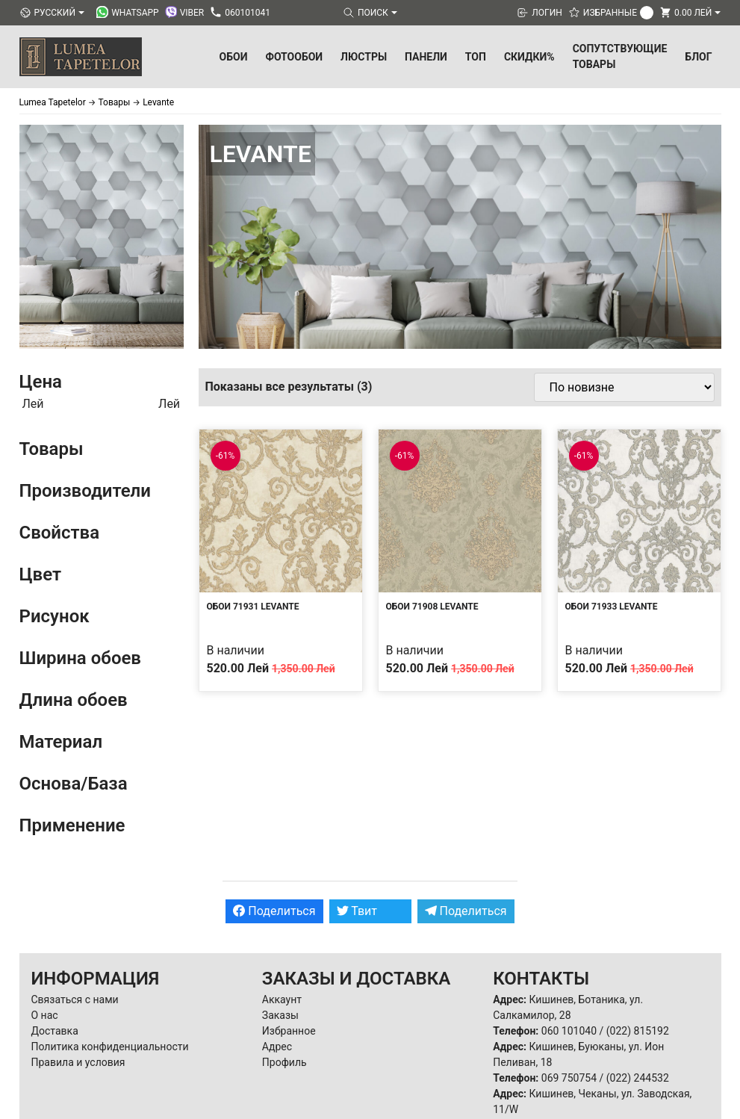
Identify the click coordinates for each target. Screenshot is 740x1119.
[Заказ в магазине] (624, 387)
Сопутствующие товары (620, 56)
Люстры (364, 57)
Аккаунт (282, 999)
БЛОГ (698, 57)
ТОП (475, 57)
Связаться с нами (75, 999)
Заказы (280, 1015)
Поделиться (274, 911)
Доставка (54, 1031)
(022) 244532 (637, 1078)
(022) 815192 (637, 1031)
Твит (357, 911)
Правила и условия (78, 1062)
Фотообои (294, 57)
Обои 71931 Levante (253, 606)
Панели (426, 57)
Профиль (284, 1062)
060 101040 (569, 1031)
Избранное (289, 1031)
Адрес (277, 1047)
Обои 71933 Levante (611, 606)
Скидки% (529, 57)
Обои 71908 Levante (432, 606)
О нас (44, 1015)
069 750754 (569, 1078)
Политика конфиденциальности (110, 1047)
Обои (234, 57)
